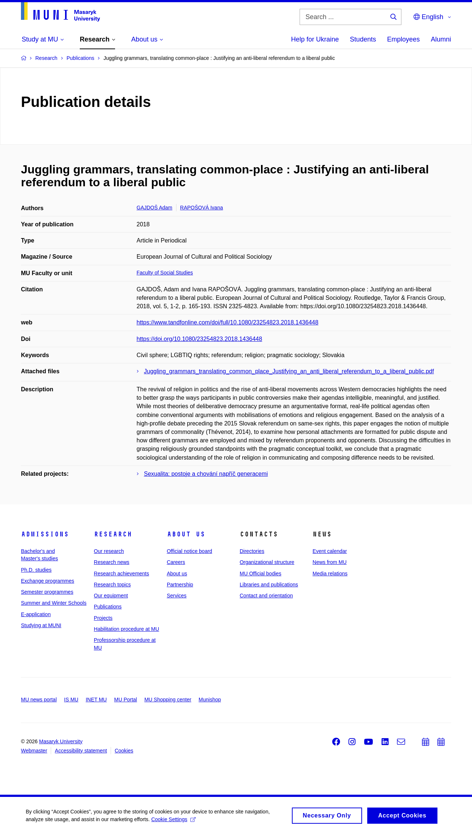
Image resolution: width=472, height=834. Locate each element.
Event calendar (329, 551)
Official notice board (189, 551)
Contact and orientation (266, 595)
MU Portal (125, 699)
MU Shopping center (168, 699)
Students (363, 39)
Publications (108, 607)
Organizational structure (267, 562)
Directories (252, 551)
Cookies (124, 751)
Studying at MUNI (41, 625)
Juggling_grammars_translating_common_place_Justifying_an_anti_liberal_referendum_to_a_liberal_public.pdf (289, 371)
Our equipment (111, 595)
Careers (176, 562)
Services (177, 595)
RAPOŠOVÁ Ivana (201, 208)
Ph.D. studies (36, 570)
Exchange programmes (47, 581)
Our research (109, 551)
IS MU (71, 699)
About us (186, 534)
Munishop (210, 699)
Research (113, 534)
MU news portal (39, 699)
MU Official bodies (260, 573)
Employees (403, 39)
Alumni (441, 39)
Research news (111, 562)
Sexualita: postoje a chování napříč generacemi (206, 474)
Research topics (112, 584)
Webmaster (34, 751)
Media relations (329, 573)
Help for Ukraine (315, 39)
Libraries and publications (269, 584)
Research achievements (121, 573)
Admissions (45, 534)
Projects (103, 618)
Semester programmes (47, 592)
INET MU (96, 699)
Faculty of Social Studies (165, 273)
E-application (36, 614)
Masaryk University (60, 741)
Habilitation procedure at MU (126, 629)
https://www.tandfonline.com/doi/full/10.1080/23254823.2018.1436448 (228, 322)
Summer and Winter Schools (53, 603)
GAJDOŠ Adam (154, 208)
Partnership (180, 584)
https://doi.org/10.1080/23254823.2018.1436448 (199, 339)
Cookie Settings (173, 824)
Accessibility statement (81, 751)
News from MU (329, 562)
